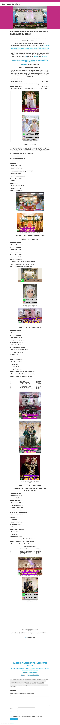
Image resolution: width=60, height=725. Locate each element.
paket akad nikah (13, 682)
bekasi (23, 679)
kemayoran (30, 680)
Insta (22, 675)
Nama (11, 708)
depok (38, 679)
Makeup (36, 56)
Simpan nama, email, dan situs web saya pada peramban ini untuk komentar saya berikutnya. (26, 716)
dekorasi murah (34, 679)
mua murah (44, 680)
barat (21, 679)
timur (47, 685)
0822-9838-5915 (33, 672)
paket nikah (18, 682)
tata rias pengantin (40, 685)
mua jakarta (40, 680)
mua (33, 680)
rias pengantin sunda (14, 685)
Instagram (24, 64)
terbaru (44, 685)
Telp (24, 672)
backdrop (18, 679)
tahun (35, 685)
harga (43, 56)
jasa (26, 56)
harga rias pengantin (45, 679)
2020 (11, 679)
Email (11, 711)
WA (27, 672)
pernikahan (31, 682)
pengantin (27, 682)
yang (46, 56)
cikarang (26, 679)
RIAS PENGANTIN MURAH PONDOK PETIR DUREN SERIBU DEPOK (34, 683)
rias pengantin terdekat (27, 685)
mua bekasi (36, 680)
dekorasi (29, 679)
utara (11, 686)
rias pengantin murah (20, 683)
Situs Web (12, 713)
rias (37, 682)
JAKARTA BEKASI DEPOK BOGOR (18, 680)
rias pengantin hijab (41, 682)
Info (25, 637)
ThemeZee (12, 723)
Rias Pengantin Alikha (11, 4)
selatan (33, 685)
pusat (35, 682)
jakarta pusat (26, 680)
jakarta (12, 680)
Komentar (12, 695)
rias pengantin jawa (13, 683)
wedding (14, 686)
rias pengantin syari (20, 685)
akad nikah (14, 679)
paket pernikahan (23, 682)
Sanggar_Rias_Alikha (33, 675)
